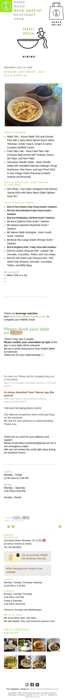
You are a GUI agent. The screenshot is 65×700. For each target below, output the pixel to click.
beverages (25, 14)
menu (19, 6)
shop (19, 18)
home (19, 2)
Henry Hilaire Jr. (41, 695)
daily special (28, 10)
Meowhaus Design (32, 697)
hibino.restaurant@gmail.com (43, 689)
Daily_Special (17, 521)
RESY (15, 332)
